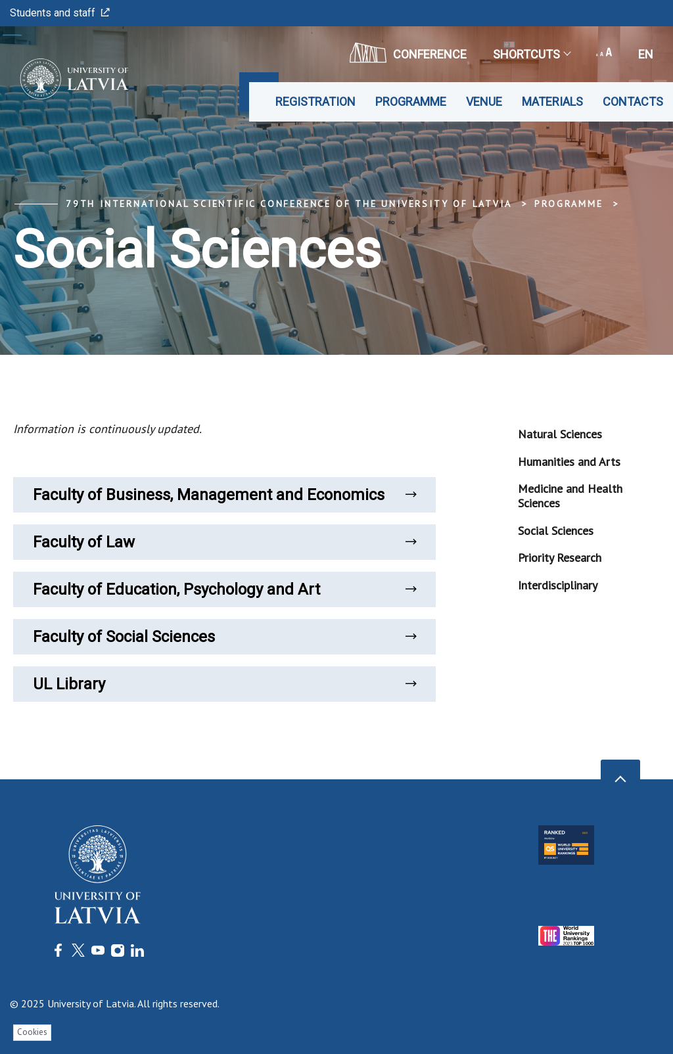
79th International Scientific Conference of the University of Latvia (288, 204)
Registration (315, 101)
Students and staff (60, 13)
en (645, 54)
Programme (410, 101)
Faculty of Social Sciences (224, 637)
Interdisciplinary (557, 585)
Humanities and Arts (569, 461)
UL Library (224, 684)
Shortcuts (531, 54)
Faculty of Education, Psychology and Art (224, 589)
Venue (484, 101)
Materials (552, 101)
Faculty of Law (224, 542)
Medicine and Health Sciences (570, 496)
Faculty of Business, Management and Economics (224, 495)
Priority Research (559, 557)
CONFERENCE (408, 52)
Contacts (633, 101)
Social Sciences (555, 530)
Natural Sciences (560, 434)
